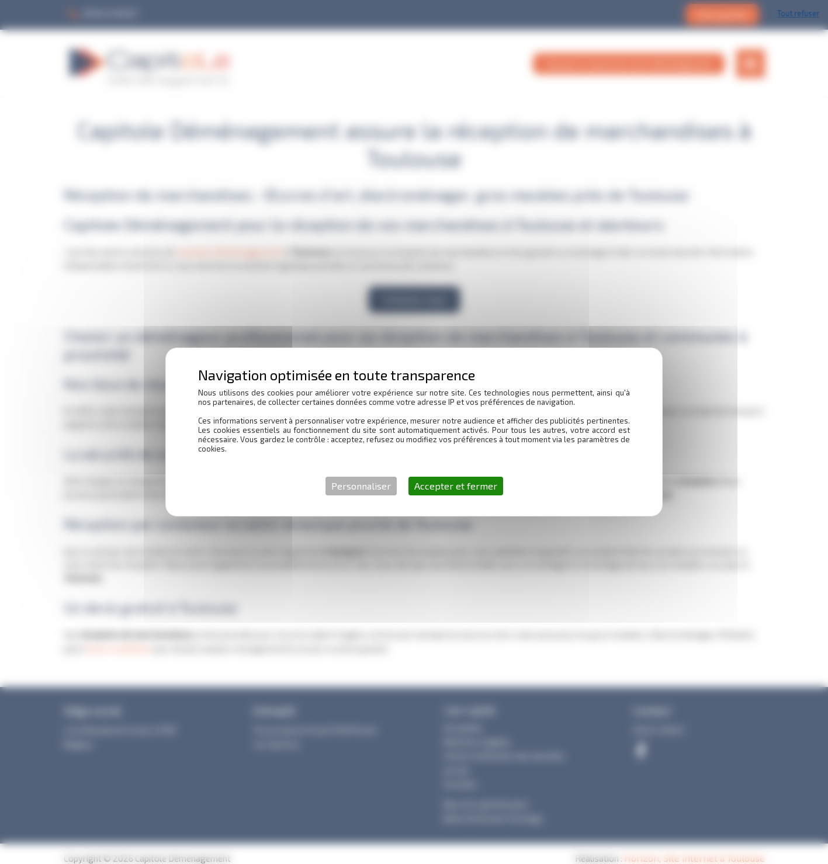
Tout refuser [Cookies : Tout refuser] (798, 13)
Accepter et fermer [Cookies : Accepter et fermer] (455, 485)
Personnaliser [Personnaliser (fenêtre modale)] (361, 485)
